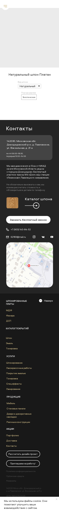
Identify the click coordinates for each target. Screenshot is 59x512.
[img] (29, 264)
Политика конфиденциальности (21, 471)
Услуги (10, 356)
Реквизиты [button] (11, 480)
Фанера (10, 315)
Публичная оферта (15, 476)
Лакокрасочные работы (19, 367)
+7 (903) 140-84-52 (21, 229)
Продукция (13, 396)
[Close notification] (56, 499)
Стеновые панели (16, 408)
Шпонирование (14, 362)
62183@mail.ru (18, 236)
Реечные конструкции (18, 421)
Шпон (9, 337)
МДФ (9, 310)
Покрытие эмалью (16, 373)
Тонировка (12, 348)
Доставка (11, 440)
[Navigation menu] (5, 6)
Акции (10, 428)
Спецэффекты (14, 383)
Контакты (11, 445)
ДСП (8, 320)
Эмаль (9, 343)
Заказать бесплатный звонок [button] (28, 220)
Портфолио (12, 435)
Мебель (11, 403)
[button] (23, 454)
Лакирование (13, 388)
